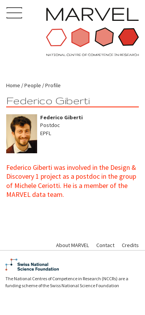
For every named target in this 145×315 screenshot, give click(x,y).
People (32, 85)
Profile (53, 85)
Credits (130, 245)
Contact (105, 245)
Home (13, 85)
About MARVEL (72, 245)
